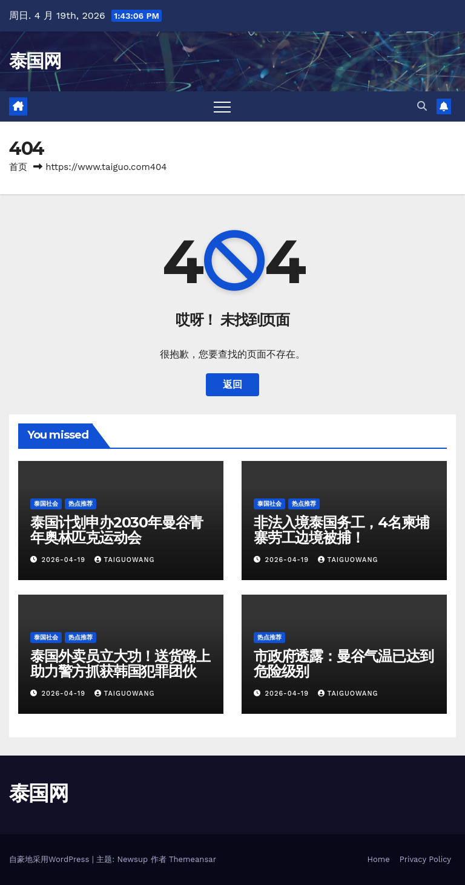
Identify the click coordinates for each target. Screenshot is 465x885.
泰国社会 (46, 503)
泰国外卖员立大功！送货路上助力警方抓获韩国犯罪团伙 (119, 663)
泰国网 (35, 61)
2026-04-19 (65, 560)
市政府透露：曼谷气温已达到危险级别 (343, 663)
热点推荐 (80, 503)
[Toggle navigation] (222, 106)
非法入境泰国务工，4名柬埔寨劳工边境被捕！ (341, 530)
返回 (232, 384)
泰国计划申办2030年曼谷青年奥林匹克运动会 (116, 530)
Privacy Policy (425, 859)
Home (379, 859)
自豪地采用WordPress (50, 859)
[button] (422, 106)
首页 (18, 167)
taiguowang (124, 560)
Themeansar (192, 859)
